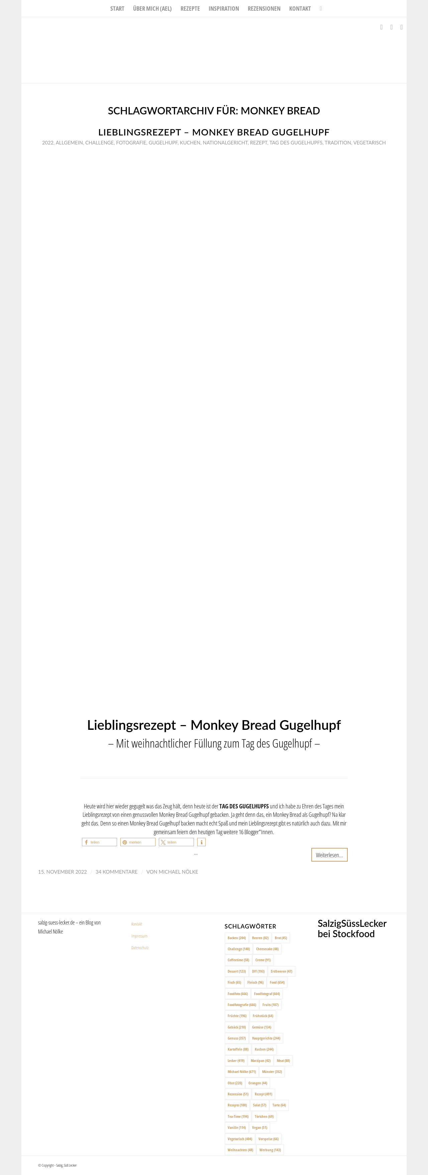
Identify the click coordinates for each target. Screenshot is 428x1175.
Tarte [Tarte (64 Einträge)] (279, 1104)
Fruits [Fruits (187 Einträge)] (270, 1004)
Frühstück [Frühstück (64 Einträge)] (263, 1015)
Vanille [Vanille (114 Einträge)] (237, 1127)
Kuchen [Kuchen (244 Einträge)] (264, 1049)
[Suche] (318, 8)
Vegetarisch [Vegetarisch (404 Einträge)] (240, 1138)
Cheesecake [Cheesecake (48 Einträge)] (267, 948)
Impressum (139, 936)
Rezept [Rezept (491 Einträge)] (263, 1093)
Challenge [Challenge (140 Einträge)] (239, 948)
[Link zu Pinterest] (402, 27)
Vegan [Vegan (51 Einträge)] (259, 1127)
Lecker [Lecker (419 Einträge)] (236, 1060)
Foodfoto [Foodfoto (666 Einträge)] (238, 993)
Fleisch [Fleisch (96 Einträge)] (255, 982)
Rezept (259, 142)
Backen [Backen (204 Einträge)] (237, 937)
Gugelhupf (163, 142)
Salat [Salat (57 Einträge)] (259, 1104)
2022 (48, 142)
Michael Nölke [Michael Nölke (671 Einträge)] (242, 1071)
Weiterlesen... (329, 855)
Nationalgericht (225, 142)
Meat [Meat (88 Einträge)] (283, 1060)
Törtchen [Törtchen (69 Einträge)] (264, 1116)
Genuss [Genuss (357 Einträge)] (237, 1038)
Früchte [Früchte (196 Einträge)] (237, 1015)
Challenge (99, 142)
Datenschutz (140, 948)
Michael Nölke (178, 872)
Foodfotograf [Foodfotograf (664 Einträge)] (267, 993)
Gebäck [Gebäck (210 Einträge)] (237, 1027)
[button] (99, 842)
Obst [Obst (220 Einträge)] (235, 1082)
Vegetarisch (369, 142)
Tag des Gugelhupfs (296, 142)
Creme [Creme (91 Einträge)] (263, 959)
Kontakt (136, 924)
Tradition (338, 142)
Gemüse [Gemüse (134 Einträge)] (261, 1027)
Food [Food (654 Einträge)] (277, 982)
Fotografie (131, 142)
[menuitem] (117, 8)
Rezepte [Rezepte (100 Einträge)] (237, 1104)
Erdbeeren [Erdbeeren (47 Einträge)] (281, 971)
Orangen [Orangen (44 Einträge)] (257, 1082)
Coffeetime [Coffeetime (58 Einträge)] (238, 959)
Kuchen (190, 142)
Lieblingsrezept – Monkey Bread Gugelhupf (214, 131)
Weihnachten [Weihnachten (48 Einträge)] (240, 1149)
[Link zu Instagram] (392, 27)
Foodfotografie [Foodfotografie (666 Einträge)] (242, 1004)
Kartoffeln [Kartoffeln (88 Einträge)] (238, 1049)
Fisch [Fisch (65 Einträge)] (234, 982)
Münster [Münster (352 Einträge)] (272, 1071)
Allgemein (69, 142)
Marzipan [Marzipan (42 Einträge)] (261, 1060)
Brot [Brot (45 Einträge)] (281, 937)
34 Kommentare (117, 872)
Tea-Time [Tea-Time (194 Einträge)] (238, 1116)
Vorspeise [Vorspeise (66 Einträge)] (268, 1138)
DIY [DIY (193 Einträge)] (258, 971)
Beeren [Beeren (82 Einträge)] (260, 937)
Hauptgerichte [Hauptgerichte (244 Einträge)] (266, 1038)
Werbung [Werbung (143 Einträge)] (270, 1149)
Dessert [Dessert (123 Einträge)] (237, 971)
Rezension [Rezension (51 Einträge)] (238, 1093)
